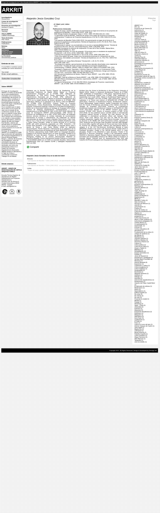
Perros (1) (137, 116)
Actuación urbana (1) (141, 54)
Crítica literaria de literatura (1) (144, 109)
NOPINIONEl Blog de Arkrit (7, 51)
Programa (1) (138, 135)
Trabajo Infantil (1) (140, 125)
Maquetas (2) (138, 310)
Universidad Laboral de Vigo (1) (144, 76)
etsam (45, 2)
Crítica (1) (137, 103)
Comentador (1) (139, 136)
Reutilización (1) (139, 97)
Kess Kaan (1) (139, 318)
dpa (41, 2)
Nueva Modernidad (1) (141, 98)
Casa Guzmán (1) (140, 86)
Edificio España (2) (140, 292)
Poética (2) (137, 208)
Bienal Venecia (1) (140, 332)
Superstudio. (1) (139, 226)
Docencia (5, 30)
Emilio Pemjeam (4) (140, 43)
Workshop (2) (138, 303)
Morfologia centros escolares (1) (144, 78)
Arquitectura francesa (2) (142, 87)
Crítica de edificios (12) (141, 176)
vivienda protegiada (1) (141, 41)
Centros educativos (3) (141, 229)
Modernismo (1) (139, 288)
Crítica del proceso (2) (141, 218)
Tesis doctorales (7, 38)
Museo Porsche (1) (140, 44)
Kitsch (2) (137, 289)
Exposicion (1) (139, 264)
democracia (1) (139, 62)
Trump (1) (137, 55)
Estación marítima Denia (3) (143, 117)
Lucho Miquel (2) (139, 70)
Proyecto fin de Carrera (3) (143, 28)
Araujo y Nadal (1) (140, 248)
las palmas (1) (139, 235)
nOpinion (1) (138, 160)
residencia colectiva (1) (141, 60)
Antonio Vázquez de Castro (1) (144, 326)
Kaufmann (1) (138, 313)
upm (50, 2)
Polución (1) (138, 308)
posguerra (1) (138, 216)
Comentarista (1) (139, 133)
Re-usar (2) (138, 297)
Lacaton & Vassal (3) (141, 90)
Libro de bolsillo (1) (140, 342)
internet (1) (137, 205)
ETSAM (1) (138, 321)
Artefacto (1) (138, 275)
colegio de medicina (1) (142, 233)
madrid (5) (137, 38)
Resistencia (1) (139, 36)
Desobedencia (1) (140, 214)
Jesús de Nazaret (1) (141, 256)
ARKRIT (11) (138, 25)
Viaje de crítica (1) (140, 52)
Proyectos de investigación (11, 26)
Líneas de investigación (10, 22)
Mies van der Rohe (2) (141, 162)
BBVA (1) (137, 199)
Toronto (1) (137, 189)
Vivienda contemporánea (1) (143, 129)
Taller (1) (137, 51)
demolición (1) (139, 230)
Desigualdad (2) (139, 270)
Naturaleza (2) (139, 316)
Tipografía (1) (138, 340)
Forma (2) (137, 175)
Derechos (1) (138, 138)
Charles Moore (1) (140, 222)
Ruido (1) (137, 122)
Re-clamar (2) (138, 296)
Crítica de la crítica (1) (141, 246)
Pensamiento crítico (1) (141, 100)
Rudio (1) (137, 81)
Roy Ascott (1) (139, 183)
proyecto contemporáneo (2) (143, 184)
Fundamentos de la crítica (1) (143, 232)
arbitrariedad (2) (139, 194)
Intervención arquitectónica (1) (144, 280)
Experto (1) (138, 130)
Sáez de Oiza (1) (139, 202)
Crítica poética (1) (140, 245)
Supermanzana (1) (140, 94)
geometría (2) (138, 181)
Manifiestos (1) (139, 237)
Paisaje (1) (137, 302)
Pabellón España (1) (141, 334)
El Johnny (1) (138, 73)
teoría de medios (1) (140, 210)
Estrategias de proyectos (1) (143, 63)
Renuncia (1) (138, 95)
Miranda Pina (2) (139, 57)
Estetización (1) (139, 101)
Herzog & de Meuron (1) (142, 203)
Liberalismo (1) (139, 168)
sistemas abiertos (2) (141, 187)
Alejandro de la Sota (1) (142, 84)
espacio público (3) (140, 35)
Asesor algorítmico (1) (141, 144)
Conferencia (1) (139, 319)
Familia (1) (137, 254)
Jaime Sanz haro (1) (141, 167)
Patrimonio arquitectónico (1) (143, 89)
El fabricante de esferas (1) (143, 286)
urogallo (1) (138, 192)
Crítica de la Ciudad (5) (141, 165)
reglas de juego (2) (140, 191)
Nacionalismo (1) (139, 291)
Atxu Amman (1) (139, 49)
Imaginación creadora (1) (142, 179)
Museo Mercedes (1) (141, 47)
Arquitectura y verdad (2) (142, 82)
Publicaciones (6, 42)
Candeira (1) (138, 71)
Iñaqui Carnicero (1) (140, 337)
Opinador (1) (138, 148)
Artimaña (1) (138, 278)
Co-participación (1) (140, 224)
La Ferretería (9, 56)
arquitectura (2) (139, 197)
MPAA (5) (137, 66)
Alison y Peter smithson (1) (143, 219)
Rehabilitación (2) (140, 251)
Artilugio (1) (138, 276)
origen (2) (137, 178)
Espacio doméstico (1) (141, 253)
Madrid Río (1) (139, 329)
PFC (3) (137, 27)
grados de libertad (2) (141, 195)
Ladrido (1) (137, 119)
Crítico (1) (137, 127)
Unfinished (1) (138, 331)
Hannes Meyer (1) (140, 65)
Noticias (4, 47)
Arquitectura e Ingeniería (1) (143, 156)
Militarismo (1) (139, 92)
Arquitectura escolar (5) (142, 74)
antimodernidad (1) (140, 59)
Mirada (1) (137, 300)
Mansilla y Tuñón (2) (141, 200)
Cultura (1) (137, 243)
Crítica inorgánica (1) (141, 267)
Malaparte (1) (138, 315)
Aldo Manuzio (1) (139, 338)
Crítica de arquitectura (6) (142, 211)
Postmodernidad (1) (140, 171)
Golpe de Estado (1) (140, 33)
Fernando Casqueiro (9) (142, 121)
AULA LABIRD (8, 34)
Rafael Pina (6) (139, 124)
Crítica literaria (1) (140, 106)
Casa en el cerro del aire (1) (143, 324)
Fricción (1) (138, 227)
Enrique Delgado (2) (140, 46)
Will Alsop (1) (138, 186)
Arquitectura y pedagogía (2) (143, 257)
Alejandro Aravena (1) (141, 273)
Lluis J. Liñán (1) (139, 173)
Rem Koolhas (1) (139, 159)
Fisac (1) (137, 323)
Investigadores (7, 18)
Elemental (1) (138, 272)
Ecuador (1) (138, 154)
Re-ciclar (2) (138, 294)
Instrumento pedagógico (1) (143, 221)
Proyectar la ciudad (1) (141, 299)
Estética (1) (138, 143)
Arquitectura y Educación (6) (143, 157)
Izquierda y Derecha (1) (142, 146)
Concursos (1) (139, 132)
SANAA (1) (137, 164)
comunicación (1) (140, 206)
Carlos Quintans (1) (140, 335)
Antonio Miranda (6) (140, 262)
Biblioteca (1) (138, 249)
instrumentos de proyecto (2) (143, 68)
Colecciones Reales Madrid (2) (144, 151)
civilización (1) (139, 114)
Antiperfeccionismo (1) (141, 105)
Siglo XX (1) (138, 149)
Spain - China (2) (139, 305)
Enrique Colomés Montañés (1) (144, 170)
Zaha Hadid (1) (139, 327)
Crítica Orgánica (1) (140, 268)
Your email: (5, 72)
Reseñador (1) (139, 140)
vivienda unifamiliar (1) (141, 152)
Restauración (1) (139, 281)
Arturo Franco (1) (140, 108)
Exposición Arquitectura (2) (143, 311)
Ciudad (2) (137, 79)
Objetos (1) (138, 213)
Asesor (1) (137, 141)
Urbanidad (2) (138, 307)
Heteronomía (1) (139, 31)
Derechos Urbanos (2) (141, 241)
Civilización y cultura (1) (142, 265)
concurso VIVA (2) (140, 39)
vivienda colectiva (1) (141, 238)
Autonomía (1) (139, 30)
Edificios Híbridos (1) (141, 240)
